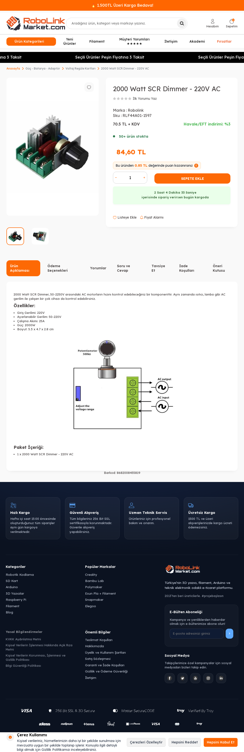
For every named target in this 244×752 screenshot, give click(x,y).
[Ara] (182, 23)
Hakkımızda (94, 646)
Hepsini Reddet (185, 742)
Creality (91, 574)
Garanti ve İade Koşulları (104, 665)
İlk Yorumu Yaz (145, 98)
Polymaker (93, 587)
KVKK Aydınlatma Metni (23, 639)
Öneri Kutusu (219, 268)
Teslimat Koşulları (98, 640)
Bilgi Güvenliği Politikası (23, 665)
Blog (9, 612)
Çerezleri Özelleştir (146, 742)
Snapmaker (94, 599)
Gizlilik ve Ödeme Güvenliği (106, 671)
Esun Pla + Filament (100, 593)
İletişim (171, 41)
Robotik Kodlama (20, 574)
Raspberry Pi (16, 599)
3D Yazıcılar (15, 593)
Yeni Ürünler (69, 41)
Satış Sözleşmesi (98, 659)
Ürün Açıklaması (19, 268)
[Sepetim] (232, 23)
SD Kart (12, 581)
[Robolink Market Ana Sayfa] (201, 569)
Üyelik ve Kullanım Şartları (105, 652)
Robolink (136, 110)
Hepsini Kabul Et (220, 742)
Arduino (12, 587)
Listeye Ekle (125, 217)
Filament (97, 41)
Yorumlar (98, 268)
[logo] (35, 23)
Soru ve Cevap (123, 268)
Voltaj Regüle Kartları (81, 68)
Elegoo (90, 606)
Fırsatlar (224, 41)
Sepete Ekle (192, 178)
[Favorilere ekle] (89, 87)
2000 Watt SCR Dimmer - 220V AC (125, 68)
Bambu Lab (94, 581)
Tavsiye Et (158, 268)
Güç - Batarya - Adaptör (42, 68)
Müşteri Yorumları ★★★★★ (134, 41)
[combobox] (127, 23)
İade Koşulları (186, 268)
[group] (52, 147)
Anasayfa (13, 68)
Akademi (197, 41)
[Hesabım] (212, 23)
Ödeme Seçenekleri (57, 268)
